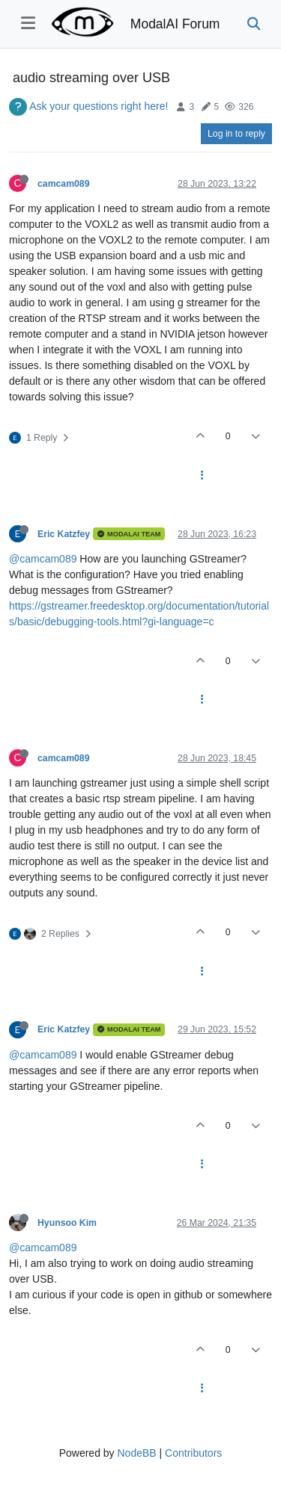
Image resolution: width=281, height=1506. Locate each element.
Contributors (193, 1453)
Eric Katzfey (63, 534)
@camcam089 (42, 559)
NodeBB (136, 1453)
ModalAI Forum (175, 23)
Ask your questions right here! (98, 106)
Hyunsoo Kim (67, 1223)
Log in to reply (236, 133)
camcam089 (63, 184)
